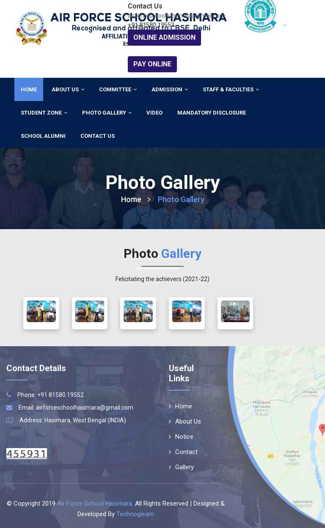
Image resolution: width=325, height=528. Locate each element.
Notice (181, 436)
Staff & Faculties (231, 89)
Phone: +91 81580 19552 (50, 394)
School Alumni (43, 136)
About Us (68, 89)
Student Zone (44, 112)
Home (29, 89)
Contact (183, 452)
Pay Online (152, 64)
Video (154, 112)
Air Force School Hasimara (94, 503)
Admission (169, 89)
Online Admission (164, 37)
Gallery (181, 467)
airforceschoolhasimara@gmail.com (84, 407)
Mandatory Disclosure (211, 112)
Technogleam (135, 514)
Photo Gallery (107, 112)
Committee (118, 89)
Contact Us (97, 136)
